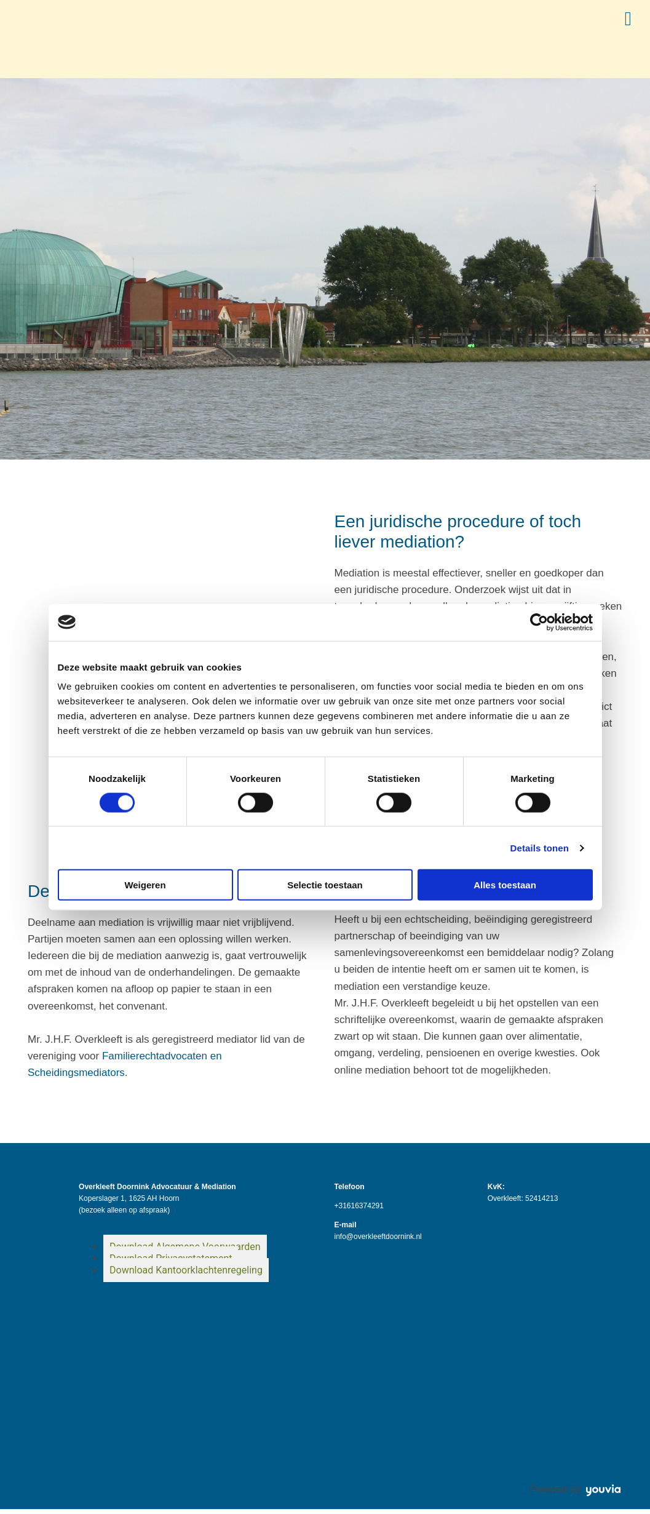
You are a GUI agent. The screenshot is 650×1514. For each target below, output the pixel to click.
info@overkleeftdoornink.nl (377, 1241)
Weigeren (144, 885)
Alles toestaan (505, 885)
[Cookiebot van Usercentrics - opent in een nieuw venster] (539, 622)
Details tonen (539, 847)
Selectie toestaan (325, 885)
